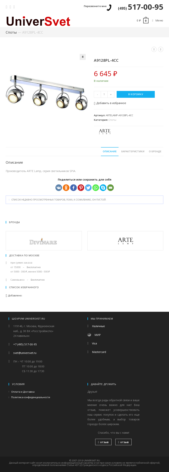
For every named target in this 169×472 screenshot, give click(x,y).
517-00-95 (140, 7)
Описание (110, 151)
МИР (97, 335)
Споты (11, 32)
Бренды (14, 222)
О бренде (155, 151)
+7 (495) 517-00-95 (25, 344)
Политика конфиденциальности (30, 397)
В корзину (135, 94)
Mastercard (99, 352)
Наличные (98, 326)
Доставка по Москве (24, 255)
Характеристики (132, 151)
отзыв (103, 442)
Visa (94, 343)
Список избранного (24, 287)
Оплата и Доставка (23, 391)
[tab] (110, 151)
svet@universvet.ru (24, 353)
